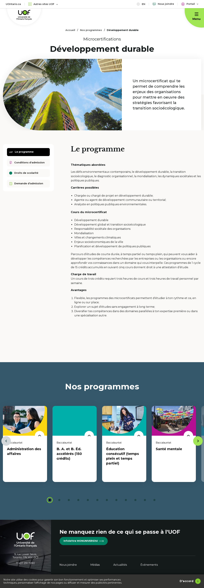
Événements (149, 564)
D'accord (186, 581)
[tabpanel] (25, 444)
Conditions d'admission (27, 162)
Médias (95, 564)
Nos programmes (91, 30)
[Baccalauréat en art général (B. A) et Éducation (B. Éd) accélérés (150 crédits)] (74, 444)
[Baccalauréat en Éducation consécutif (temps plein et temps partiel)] (124, 444)
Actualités (120, 564)
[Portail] (190, 4)
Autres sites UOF (43, 4)
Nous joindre (68, 564)
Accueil (70, 30)
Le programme (21, 152)
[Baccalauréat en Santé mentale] (174, 444)
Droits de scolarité (23, 173)
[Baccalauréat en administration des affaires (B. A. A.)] (25, 444)
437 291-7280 (27, 563)
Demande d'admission (26, 183)
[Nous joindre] (163, 4)
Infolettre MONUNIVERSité (84, 540)
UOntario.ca (13, 4)
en (141, 4)
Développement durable (123, 30)
